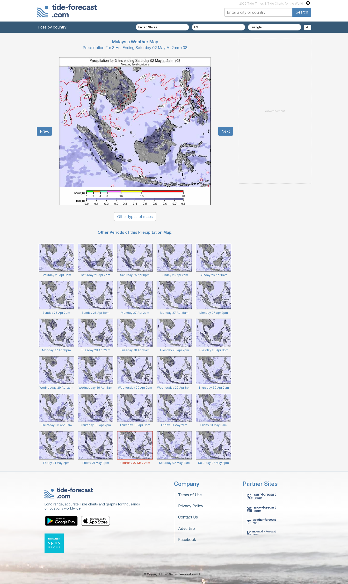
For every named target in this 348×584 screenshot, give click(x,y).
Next (225, 131)
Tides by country (51, 27)
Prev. (44, 131)
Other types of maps (135, 216)
